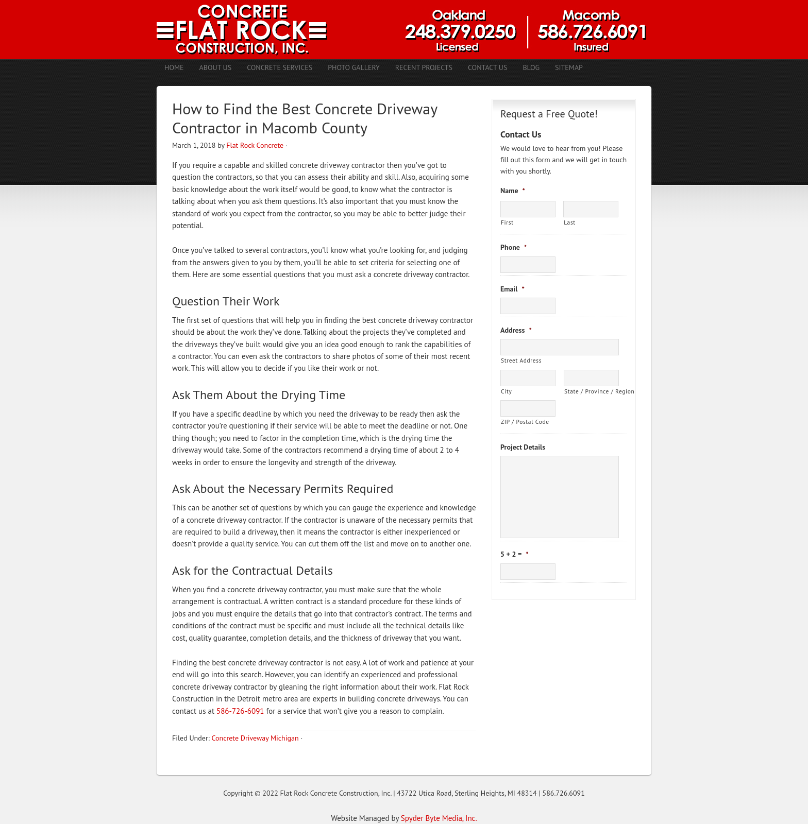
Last (570, 222)
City (506, 391)
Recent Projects (423, 67)
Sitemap (569, 67)
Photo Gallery (354, 67)
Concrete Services (279, 67)
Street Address (521, 360)
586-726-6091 (240, 711)
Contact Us (487, 67)
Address (516, 330)
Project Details (522, 447)
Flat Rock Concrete (254, 145)
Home (174, 67)
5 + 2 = (514, 554)
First (507, 222)
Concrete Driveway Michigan (254, 738)
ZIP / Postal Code (525, 421)
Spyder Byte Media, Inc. (439, 818)
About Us (215, 67)
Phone (513, 247)
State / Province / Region (591, 391)
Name (512, 190)
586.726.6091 (564, 793)
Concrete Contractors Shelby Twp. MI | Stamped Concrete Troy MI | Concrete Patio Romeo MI (404, 29)
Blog (531, 67)
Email (512, 289)
